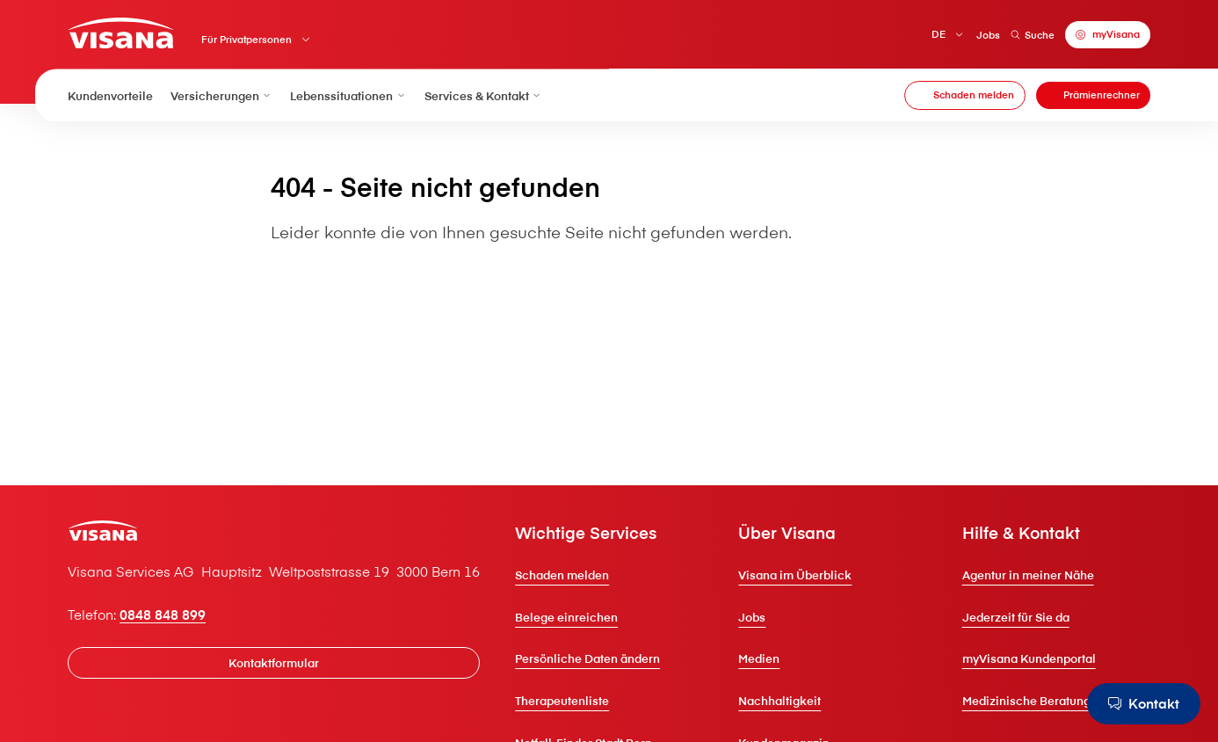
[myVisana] (1107, 34)
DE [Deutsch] (939, 34)
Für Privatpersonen (246, 39)
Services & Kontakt (483, 95)
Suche (1032, 34)
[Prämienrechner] (1093, 95)
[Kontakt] (1143, 703)
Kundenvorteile (110, 95)
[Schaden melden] (964, 95)
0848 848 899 (163, 614)
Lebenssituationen (348, 95)
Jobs (988, 34)
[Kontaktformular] (274, 662)
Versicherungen (221, 95)
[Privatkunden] (120, 33)
